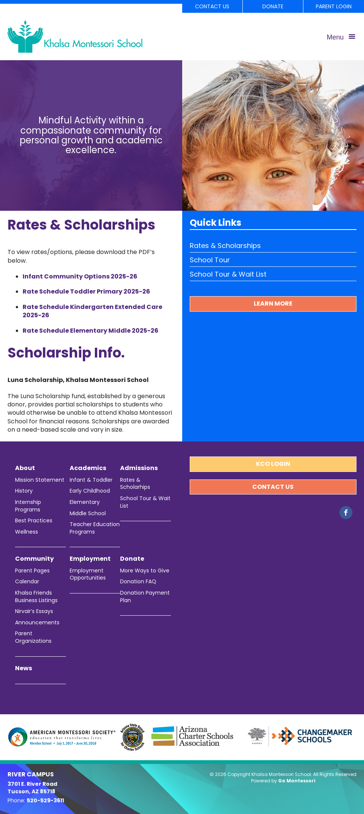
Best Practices (33, 520)
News (23, 668)
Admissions (139, 468)
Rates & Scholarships (225, 245)
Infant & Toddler (91, 480)
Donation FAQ (138, 581)
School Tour (210, 260)
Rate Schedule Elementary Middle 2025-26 (90, 330)
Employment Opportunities (88, 574)
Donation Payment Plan (145, 596)
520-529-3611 (45, 800)
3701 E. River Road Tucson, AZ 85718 (32, 787)
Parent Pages (32, 570)
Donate (272, 6)
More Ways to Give (144, 570)
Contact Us (212, 6)
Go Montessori (296, 780)
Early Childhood (90, 490)
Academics (88, 468)
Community (34, 559)
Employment (90, 559)
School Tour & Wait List (228, 274)
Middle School (88, 513)
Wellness (26, 532)
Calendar (27, 581)
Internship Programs (28, 506)
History (24, 490)
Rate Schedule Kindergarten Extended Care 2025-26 (92, 311)
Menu (335, 37)
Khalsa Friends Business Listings (36, 596)
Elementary (85, 502)
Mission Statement (39, 480)
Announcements (37, 622)
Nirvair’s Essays (34, 611)
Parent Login (334, 6)
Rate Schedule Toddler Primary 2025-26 (86, 291)
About (25, 468)
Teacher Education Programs (95, 528)
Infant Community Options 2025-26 (80, 276)
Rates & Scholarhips (135, 483)
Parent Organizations (33, 637)
